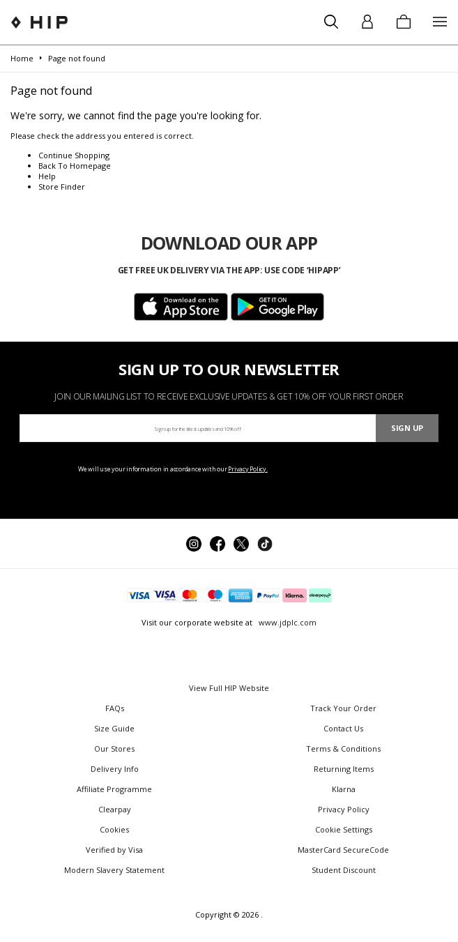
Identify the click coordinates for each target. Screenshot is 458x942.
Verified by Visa (114, 849)
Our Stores (114, 748)
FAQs (114, 708)
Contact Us (343, 728)
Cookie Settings (343, 829)
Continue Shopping (73, 155)
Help (47, 176)
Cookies (114, 829)
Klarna (344, 789)
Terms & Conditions (343, 748)
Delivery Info (115, 769)
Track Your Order (343, 708)
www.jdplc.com (286, 622)
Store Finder (61, 186)
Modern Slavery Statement (114, 870)
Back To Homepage (74, 165)
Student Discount (344, 870)
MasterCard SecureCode (343, 849)
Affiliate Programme (114, 789)
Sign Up (407, 428)
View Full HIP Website (229, 688)
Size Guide (114, 728)
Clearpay (114, 809)
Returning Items (344, 769)
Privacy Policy (343, 809)
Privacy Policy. (248, 468)
